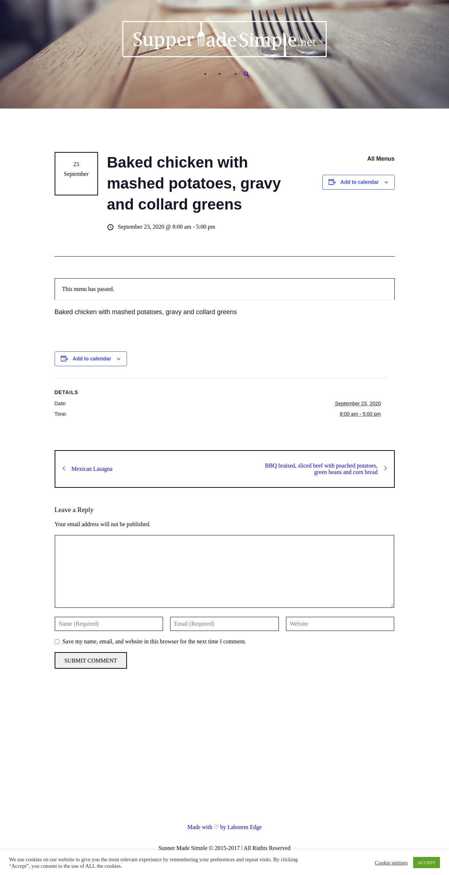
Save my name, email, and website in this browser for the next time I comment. (154, 641)
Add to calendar (359, 182)
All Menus (381, 159)
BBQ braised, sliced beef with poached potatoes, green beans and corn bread (325, 468)
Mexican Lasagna (88, 469)
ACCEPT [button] (427, 862)
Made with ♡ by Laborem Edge (224, 827)
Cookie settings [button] (391, 863)
